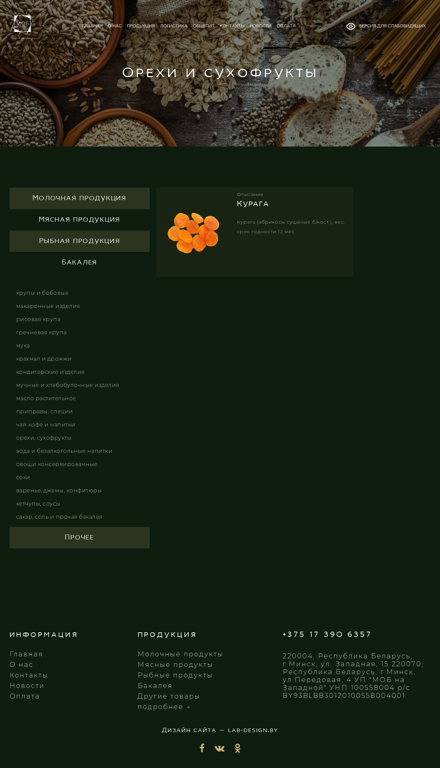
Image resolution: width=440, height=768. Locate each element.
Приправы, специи (44, 411)
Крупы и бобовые (42, 293)
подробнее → (164, 707)
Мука (23, 346)
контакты (232, 26)
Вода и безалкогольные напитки (64, 451)
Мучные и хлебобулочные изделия (67, 385)
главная (92, 26)
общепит (204, 26)
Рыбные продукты (175, 675)
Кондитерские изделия (50, 372)
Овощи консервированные (57, 464)
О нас (22, 665)
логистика (174, 26)
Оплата (25, 696)
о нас (115, 26)
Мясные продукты (175, 665)
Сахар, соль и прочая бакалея (59, 517)
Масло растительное (46, 398)
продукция (141, 26)
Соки (23, 477)
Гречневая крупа (41, 332)
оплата (286, 26)
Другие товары (169, 696)
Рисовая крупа (38, 319)
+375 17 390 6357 (327, 635)
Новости (27, 686)
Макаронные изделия (48, 306)
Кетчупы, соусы (38, 504)
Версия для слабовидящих (386, 26)
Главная (26, 654)
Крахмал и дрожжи (44, 359)
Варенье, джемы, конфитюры (59, 490)
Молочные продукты (180, 654)
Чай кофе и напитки (45, 425)
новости (261, 26)
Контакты (29, 675)
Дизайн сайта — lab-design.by (220, 730)
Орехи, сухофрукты (44, 438)
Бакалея (155, 686)
